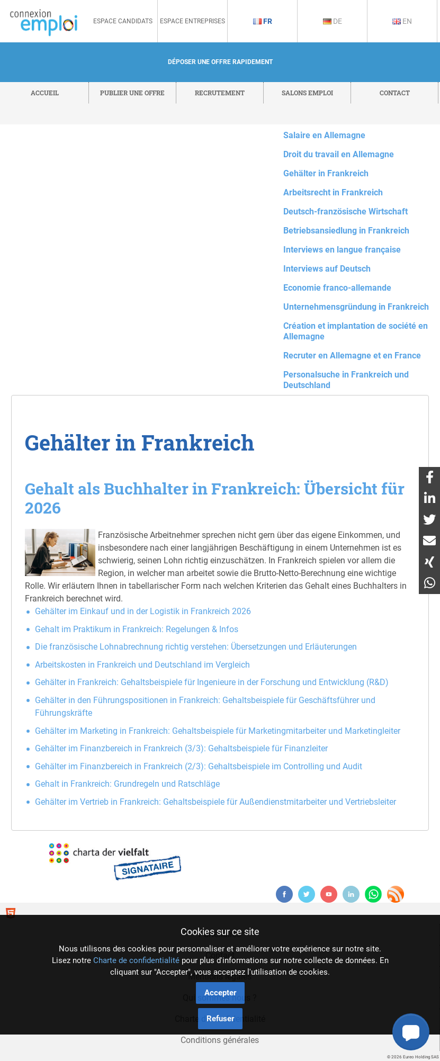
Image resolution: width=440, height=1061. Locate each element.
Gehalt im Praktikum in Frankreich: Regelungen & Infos (136, 629)
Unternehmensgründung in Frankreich (356, 307)
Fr (262, 21)
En (402, 21)
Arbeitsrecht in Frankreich (333, 192)
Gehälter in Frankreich (326, 173)
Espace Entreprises (192, 21)
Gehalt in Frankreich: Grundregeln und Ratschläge (127, 784)
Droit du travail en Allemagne (338, 154)
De (332, 21)
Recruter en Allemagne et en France (352, 355)
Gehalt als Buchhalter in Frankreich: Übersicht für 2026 (215, 498)
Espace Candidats (122, 21)
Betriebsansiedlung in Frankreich (346, 231)
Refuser (220, 1018)
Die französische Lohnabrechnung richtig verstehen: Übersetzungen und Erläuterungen (196, 647)
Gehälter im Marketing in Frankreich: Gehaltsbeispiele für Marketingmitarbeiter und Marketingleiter (217, 731)
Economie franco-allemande (337, 288)
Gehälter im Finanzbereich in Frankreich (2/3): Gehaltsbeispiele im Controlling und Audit (198, 766)
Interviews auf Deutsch (327, 269)
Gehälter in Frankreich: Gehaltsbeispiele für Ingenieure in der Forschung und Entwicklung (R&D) (212, 682)
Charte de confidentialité (136, 960)
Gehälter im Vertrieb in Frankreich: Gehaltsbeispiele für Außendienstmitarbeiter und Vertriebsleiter (215, 802)
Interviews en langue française (342, 250)
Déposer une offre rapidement (220, 62)
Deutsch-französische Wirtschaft (345, 211)
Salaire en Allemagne (324, 135)
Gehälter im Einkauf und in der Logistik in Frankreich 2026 (143, 611)
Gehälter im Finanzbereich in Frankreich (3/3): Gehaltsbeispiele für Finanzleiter (181, 748)
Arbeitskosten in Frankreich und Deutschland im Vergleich (142, 665)
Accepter (220, 992)
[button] (410, 1031)
